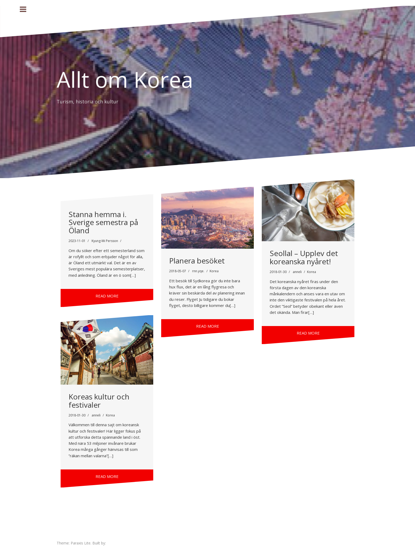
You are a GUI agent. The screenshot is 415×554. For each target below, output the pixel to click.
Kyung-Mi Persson (105, 241)
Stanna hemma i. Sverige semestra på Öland (103, 222)
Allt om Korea (125, 79)
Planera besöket (197, 261)
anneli (297, 272)
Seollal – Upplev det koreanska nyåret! (304, 257)
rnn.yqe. (198, 271)
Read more (107, 295)
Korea (214, 271)
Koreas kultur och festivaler (99, 401)
